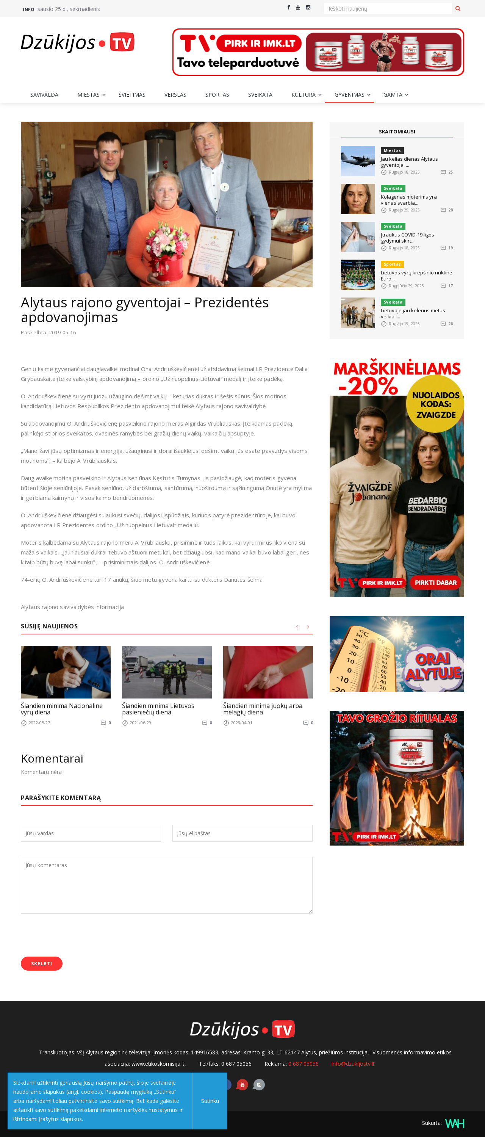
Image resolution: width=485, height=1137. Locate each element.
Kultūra (303, 94)
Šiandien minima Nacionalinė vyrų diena (62, 708)
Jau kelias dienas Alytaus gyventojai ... (409, 161)
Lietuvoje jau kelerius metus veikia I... (413, 313)
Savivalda (44, 94)
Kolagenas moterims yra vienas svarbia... (409, 199)
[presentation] (78, 936)
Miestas (88, 94)
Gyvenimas (350, 94)
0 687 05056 (303, 1063)
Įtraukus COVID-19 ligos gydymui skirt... (407, 237)
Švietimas (132, 94)
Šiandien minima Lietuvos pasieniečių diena (158, 708)
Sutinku (209, 1100)
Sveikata (260, 94)
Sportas (217, 94)
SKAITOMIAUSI (397, 131)
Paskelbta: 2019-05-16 (48, 332)
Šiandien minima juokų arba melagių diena (262, 708)
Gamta (392, 94)
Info (28, 9)
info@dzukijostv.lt (353, 1063)
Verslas (175, 94)
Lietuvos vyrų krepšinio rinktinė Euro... (416, 275)
